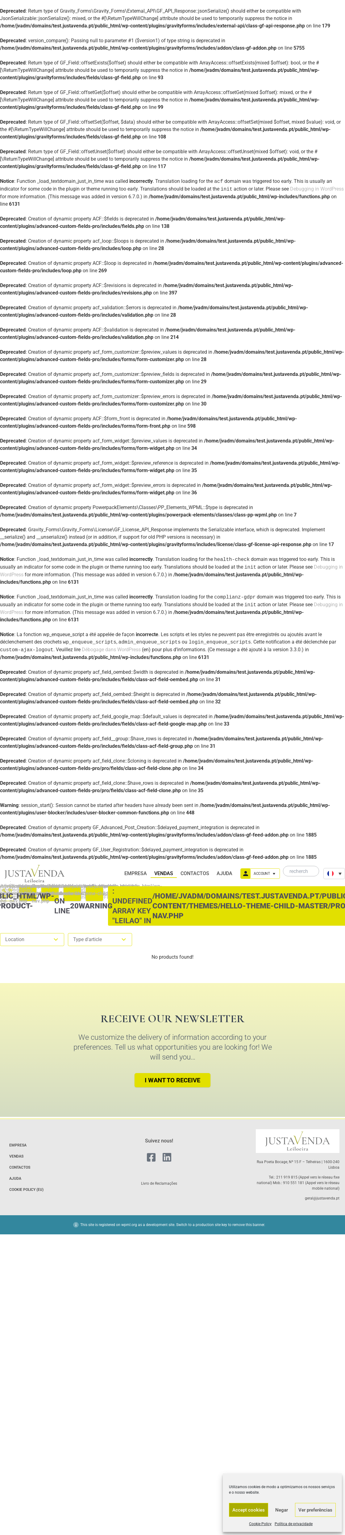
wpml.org (129, 1225)
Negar (281, 1510)
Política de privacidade (294, 1524)
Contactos (195, 873)
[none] (334, 873)
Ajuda (224, 873)
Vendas (163, 873)
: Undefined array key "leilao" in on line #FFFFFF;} (94, 893)
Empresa (135, 873)
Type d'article (100, 939)
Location (32, 939)
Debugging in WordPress (317, 189)
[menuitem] (334, 873)
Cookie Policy (260, 1524)
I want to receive (172, 1080)
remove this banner (248, 1225)
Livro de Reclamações (159, 1183)
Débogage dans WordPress (111, 650)
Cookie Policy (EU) (26, 1189)
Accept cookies (248, 1510)
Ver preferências (315, 1510)
